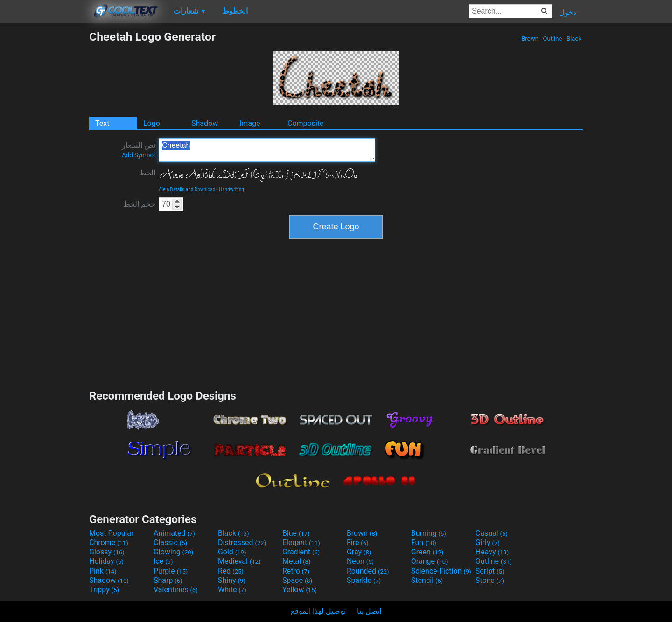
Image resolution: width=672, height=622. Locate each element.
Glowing (173, 551)
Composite (305, 123)
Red (231, 571)
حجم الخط (139, 204)
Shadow (204, 123)
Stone (490, 580)
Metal (296, 561)
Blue (296, 533)
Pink (103, 571)
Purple (171, 571)
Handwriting (231, 189)
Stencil (427, 580)
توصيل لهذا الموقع (318, 611)
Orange (429, 561)
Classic (170, 542)
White (232, 589)
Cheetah (267, 150)
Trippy (104, 589)
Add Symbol (138, 155)
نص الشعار (138, 150)
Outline (552, 38)
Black (574, 38)
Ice (163, 561)
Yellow (299, 589)
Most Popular (111, 533)
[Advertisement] (44, 170)
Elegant (301, 542)
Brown (530, 38)
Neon (360, 561)
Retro (295, 571)
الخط (147, 172)
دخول (567, 12)
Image (249, 123)
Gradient (301, 551)
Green (427, 551)
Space (297, 580)
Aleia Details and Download (187, 189)
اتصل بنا (369, 611)
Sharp (168, 580)
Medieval (239, 561)
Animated (174, 533)
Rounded (368, 571)
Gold (232, 551)
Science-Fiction (441, 571)
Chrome (108, 542)
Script (490, 571)
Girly (488, 542)
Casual (492, 533)
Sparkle (364, 580)
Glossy (107, 551)
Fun (423, 542)
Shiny (231, 580)
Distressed (242, 542)
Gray (359, 551)
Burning (428, 533)
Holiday (106, 561)
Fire (358, 542)
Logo (151, 123)
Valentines (176, 589)
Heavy (492, 551)
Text (102, 123)
